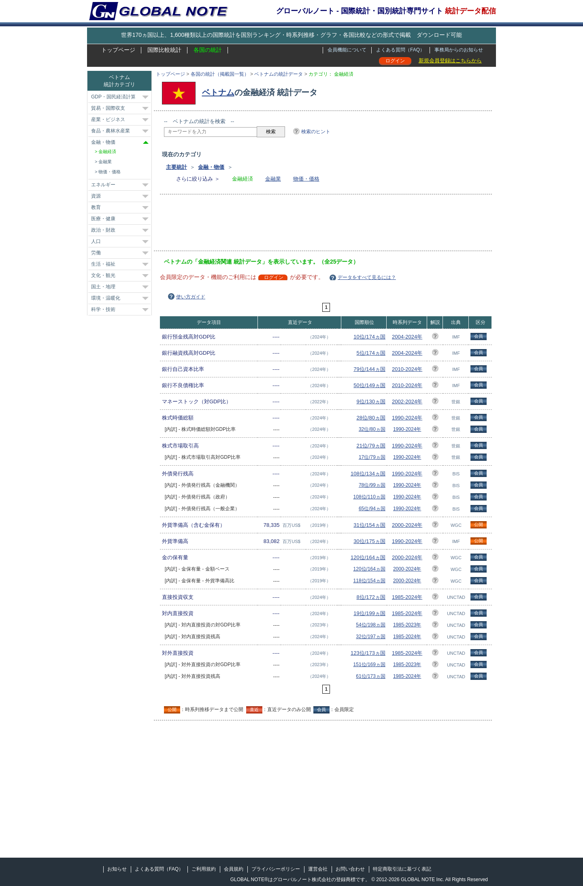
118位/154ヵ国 (369, 581)
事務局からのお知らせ (458, 50)
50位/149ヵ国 (369, 385)
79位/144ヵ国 (369, 369)
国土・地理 (103, 287)
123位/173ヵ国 (368, 653)
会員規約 (233, 869)
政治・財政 (103, 230)
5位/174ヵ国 (370, 353)
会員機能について (347, 50)
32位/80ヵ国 (372, 429)
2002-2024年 (407, 401)
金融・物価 (211, 167)
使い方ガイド (190, 297)
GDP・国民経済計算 (113, 97)
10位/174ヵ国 (369, 337)
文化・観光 (103, 275)
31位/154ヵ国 (369, 525)
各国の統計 (208, 50)
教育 (96, 207)
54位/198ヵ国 (370, 625)
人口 (96, 241)
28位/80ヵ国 (370, 418)
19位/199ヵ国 (369, 613)
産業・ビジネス (108, 119)
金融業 (273, 179)
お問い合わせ (350, 869)
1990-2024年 (407, 418)
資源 (96, 196)
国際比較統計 (164, 50)
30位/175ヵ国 (369, 541)
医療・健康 (103, 219)
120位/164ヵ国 (368, 557)
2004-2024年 (407, 337)
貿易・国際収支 (108, 108)
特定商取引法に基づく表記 (402, 869)
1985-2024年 (407, 597)
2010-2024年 (407, 369)
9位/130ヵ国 (370, 401)
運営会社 (318, 869)
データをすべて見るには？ (367, 277)
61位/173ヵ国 (370, 676)
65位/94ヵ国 (372, 508)
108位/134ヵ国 (368, 474)
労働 (96, 253)
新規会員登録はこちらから (450, 61)
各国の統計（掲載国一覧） (220, 74)
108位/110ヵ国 (369, 497)
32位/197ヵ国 (370, 636)
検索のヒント (315, 131)
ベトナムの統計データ (278, 74)
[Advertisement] (311, 225)
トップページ (118, 50)
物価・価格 (306, 179)
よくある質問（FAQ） (400, 50)
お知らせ (117, 869)
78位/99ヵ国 (372, 485)
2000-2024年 (407, 525)
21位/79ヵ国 (370, 446)
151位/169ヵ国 (369, 664)
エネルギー (103, 184)
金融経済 (107, 151)
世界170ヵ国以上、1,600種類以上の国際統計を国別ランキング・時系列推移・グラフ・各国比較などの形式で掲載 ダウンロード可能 (291, 35)
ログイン (395, 61)
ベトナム (218, 92)
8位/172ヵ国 (370, 597)
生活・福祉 (103, 264)
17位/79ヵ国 (372, 457)
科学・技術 (103, 309)
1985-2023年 (407, 625)
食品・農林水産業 (110, 131)
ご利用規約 (203, 869)
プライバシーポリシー (275, 869)
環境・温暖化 (105, 298)
